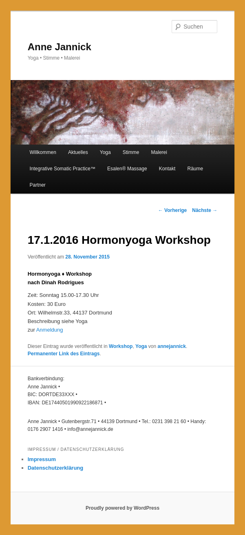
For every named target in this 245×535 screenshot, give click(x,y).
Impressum (42, 459)
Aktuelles (78, 152)
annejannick (172, 346)
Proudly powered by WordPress (122, 508)
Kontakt (167, 169)
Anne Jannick (59, 46)
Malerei (159, 152)
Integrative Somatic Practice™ (62, 169)
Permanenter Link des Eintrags (64, 354)
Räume (195, 169)
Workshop (120, 346)
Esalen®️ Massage (127, 169)
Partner (38, 185)
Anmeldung (49, 330)
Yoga (105, 152)
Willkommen (43, 152)
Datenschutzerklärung (56, 468)
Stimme (131, 152)
